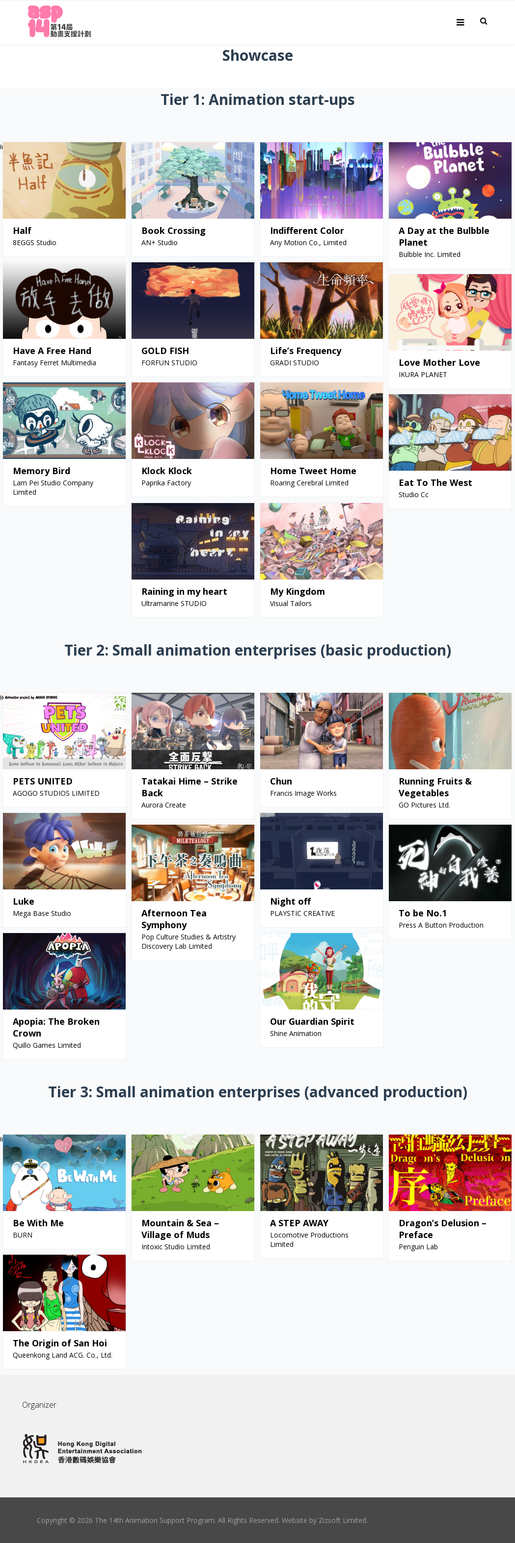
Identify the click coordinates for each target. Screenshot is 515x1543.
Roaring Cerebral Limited (309, 482)
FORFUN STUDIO (169, 362)
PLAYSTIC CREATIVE (302, 913)
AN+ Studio (159, 242)
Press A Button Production (441, 925)
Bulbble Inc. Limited (430, 254)
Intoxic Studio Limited (175, 1246)
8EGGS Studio (34, 242)
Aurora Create (163, 804)
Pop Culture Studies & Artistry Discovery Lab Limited (188, 941)
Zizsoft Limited (342, 1520)
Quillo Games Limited (47, 1045)
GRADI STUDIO (294, 362)
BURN (22, 1234)
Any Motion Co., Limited (308, 242)
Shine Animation (296, 1033)
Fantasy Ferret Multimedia (54, 362)
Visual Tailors (291, 603)
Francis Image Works (303, 793)
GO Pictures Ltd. (424, 804)
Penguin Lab (418, 1246)
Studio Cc (414, 494)
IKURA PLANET (423, 374)
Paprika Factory (166, 482)
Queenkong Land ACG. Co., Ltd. (62, 1355)
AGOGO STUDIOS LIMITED (56, 793)
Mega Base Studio (42, 913)
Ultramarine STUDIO (174, 603)
